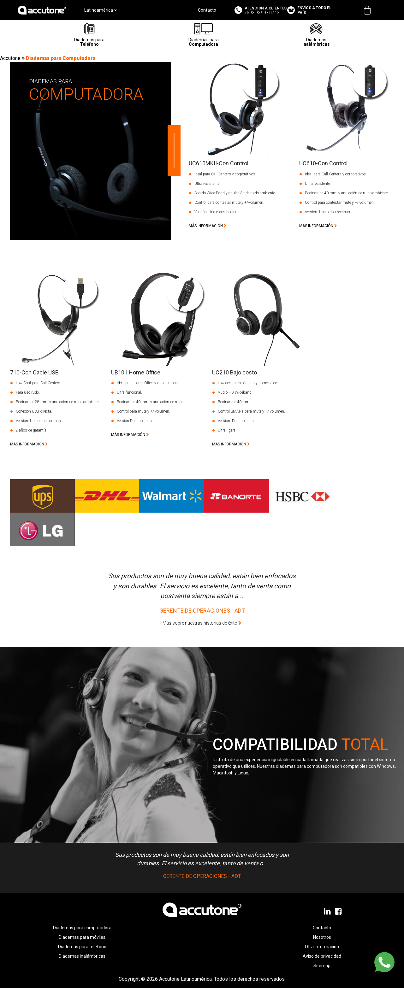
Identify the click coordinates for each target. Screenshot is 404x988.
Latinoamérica (100, 10)
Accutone (11, 58)
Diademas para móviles (82, 937)
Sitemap (321, 965)
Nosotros (322, 937)
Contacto (207, 10)
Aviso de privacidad (322, 956)
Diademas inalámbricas (82, 956)
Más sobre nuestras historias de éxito (202, 623)
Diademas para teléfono (82, 946)
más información (208, 226)
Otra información (322, 946)
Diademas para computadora (82, 927)
